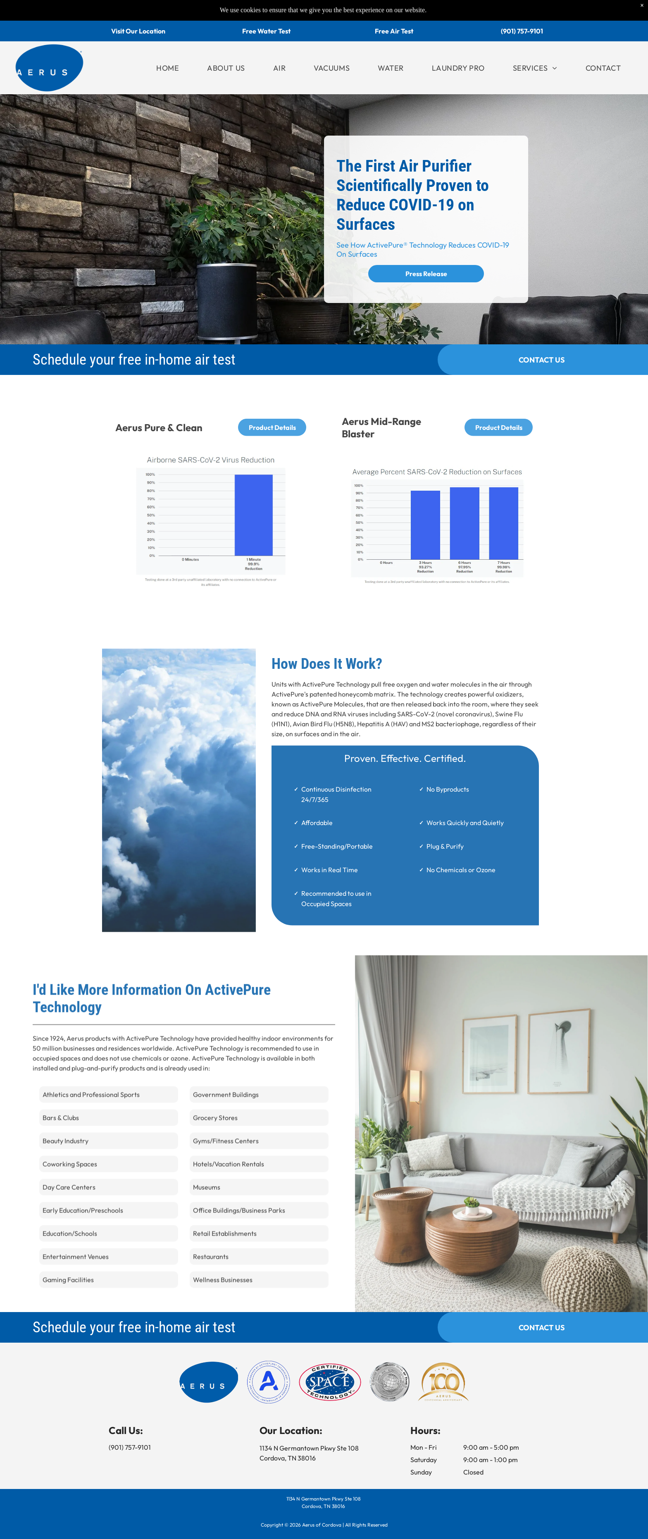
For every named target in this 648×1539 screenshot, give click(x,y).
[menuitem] (167, 68)
